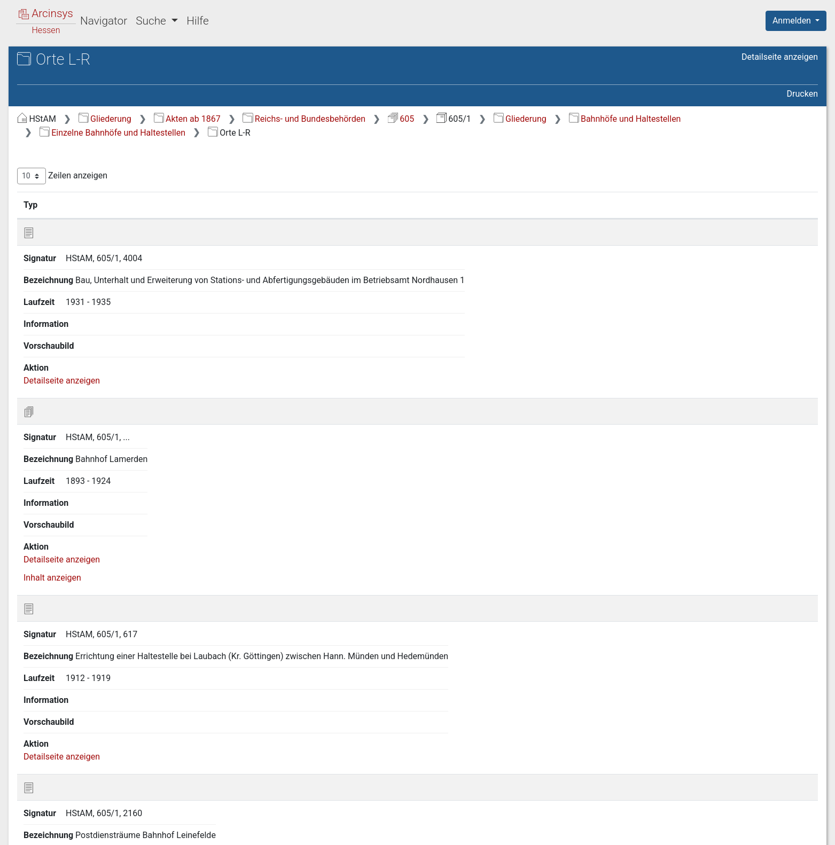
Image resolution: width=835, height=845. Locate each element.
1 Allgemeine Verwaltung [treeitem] (84, 136)
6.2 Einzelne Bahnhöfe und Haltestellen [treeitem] (97, 247)
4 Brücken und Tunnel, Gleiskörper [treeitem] (101, 189)
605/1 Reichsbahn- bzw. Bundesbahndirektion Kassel (97, 88)
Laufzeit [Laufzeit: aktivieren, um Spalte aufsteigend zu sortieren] (572, 204)
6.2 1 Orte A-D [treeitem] (82, 267)
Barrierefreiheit (721, 830)
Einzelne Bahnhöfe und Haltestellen (426, 133)
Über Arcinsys (559, 830)
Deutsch (64, 823)
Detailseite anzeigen (780, 57)
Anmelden (792, 20)
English (24, 823)
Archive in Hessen (59, 61)
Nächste (758, 777)
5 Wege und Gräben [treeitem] (74, 201)
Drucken (802, 94)
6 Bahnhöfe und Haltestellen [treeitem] (90, 215)
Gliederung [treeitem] (46, 124)
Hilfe (197, 20)
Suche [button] (152, 20)
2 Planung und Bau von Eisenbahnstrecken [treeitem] (80, 155)
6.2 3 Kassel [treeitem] (79, 293)
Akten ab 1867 (366, 119)
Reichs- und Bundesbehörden (483, 119)
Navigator (103, 20)
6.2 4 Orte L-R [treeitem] (82, 306)
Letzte (799, 777)
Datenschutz (639, 830)
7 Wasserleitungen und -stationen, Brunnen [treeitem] (101, 339)
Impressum (799, 830)
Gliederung (284, 119)
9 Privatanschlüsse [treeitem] (73, 372)
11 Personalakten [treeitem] (70, 398)
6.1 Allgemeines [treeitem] (77, 228)
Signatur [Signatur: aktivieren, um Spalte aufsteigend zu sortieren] (259, 204)
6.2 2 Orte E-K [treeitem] (82, 280)
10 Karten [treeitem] (55, 385)
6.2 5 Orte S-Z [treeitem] (82, 320)
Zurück (650, 777)
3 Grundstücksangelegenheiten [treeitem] (95, 175)
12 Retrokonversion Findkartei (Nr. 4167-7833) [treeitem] (101, 417)
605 (580, 119)
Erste (615, 777)
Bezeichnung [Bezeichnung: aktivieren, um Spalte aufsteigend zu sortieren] (344, 204)
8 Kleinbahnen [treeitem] (64, 359)
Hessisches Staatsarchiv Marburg (100, 72)
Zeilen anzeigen (242, 176)
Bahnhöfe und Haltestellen (275, 133)
